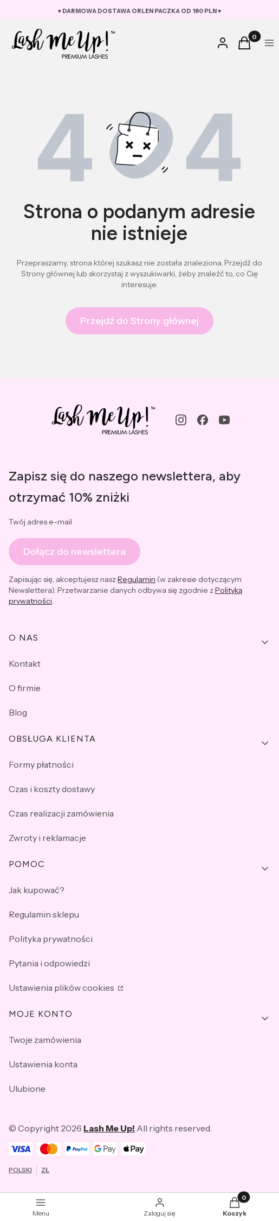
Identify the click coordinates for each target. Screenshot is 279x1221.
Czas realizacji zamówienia (61, 813)
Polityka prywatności (51, 938)
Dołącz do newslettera (74, 551)
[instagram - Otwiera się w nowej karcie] (180, 420)
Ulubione (27, 1088)
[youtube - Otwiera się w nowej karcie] (224, 420)
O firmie (25, 687)
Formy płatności (41, 764)
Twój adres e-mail (40, 522)
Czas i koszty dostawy (52, 788)
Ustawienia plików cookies (62, 987)
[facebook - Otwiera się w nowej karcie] (202, 420)
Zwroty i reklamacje (47, 837)
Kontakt (25, 663)
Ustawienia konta (43, 1064)
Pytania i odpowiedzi (49, 963)
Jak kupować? (36, 889)
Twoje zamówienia (45, 1039)
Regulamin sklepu (44, 914)
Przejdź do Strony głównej (139, 321)
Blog (18, 712)
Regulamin (136, 579)
